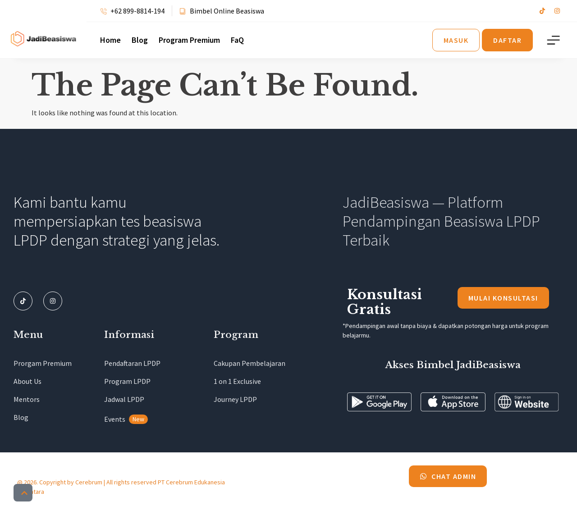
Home (110, 40)
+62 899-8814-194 (137, 10)
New (138, 419)
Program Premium (189, 40)
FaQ (237, 40)
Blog (140, 40)
